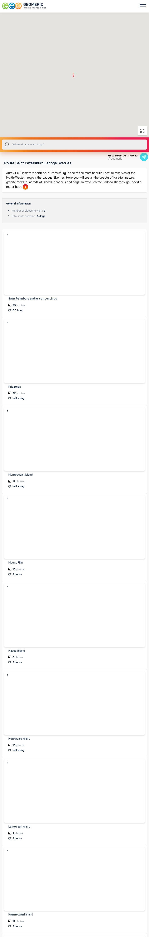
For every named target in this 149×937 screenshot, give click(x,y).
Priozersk (14, 402)
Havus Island (16, 666)
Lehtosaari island (19, 842)
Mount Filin (15, 578)
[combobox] (74, 160)
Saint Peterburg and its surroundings (32, 314)
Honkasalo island (19, 754)
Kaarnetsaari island (20, 929)
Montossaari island (20, 490)
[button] (74, 75)
